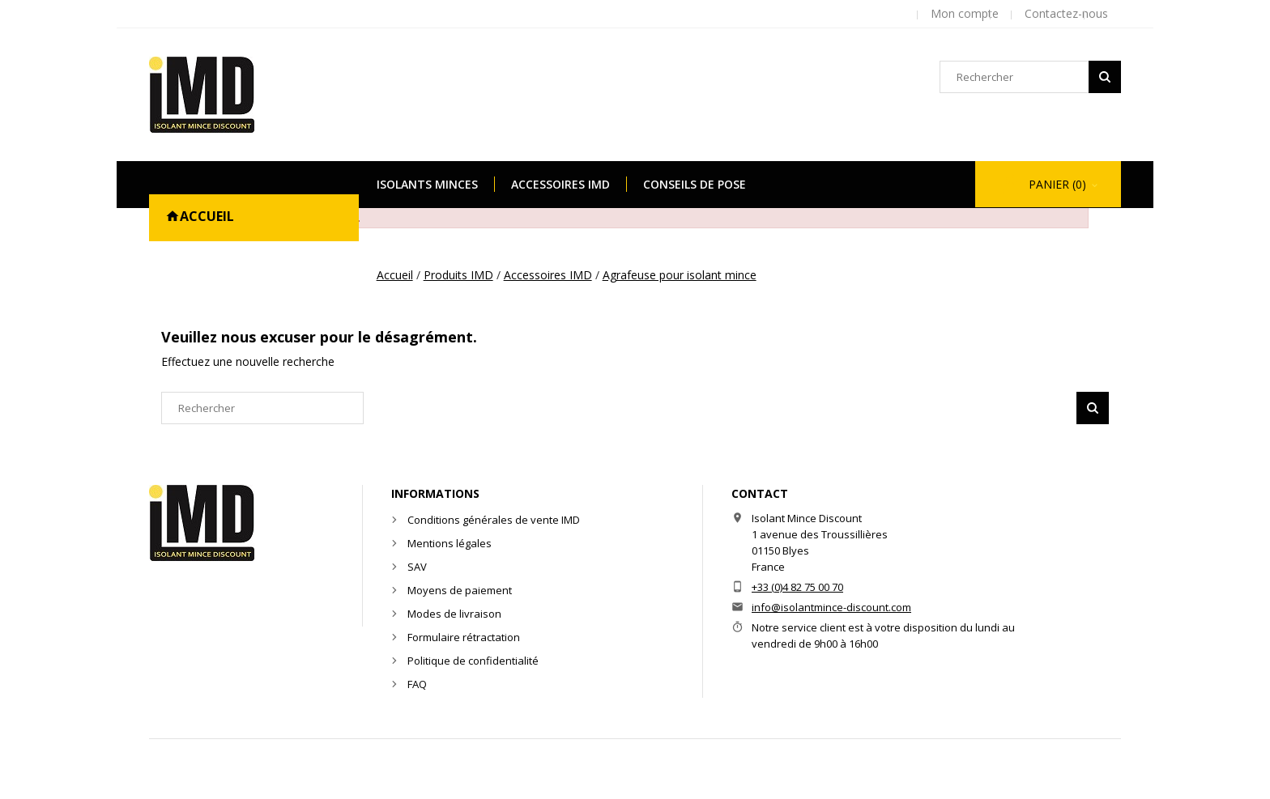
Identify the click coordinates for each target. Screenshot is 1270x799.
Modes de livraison (454, 613)
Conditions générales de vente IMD (493, 519)
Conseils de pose (694, 184)
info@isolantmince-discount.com (831, 607)
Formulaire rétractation (463, 637)
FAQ (417, 684)
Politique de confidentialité (473, 660)
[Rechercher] (1030, 77)
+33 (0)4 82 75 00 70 (797, 587)
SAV (417, 566)
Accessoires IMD (560, 184)
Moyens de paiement (459, 590)
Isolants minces (427, 184)
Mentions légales (449, 543)
